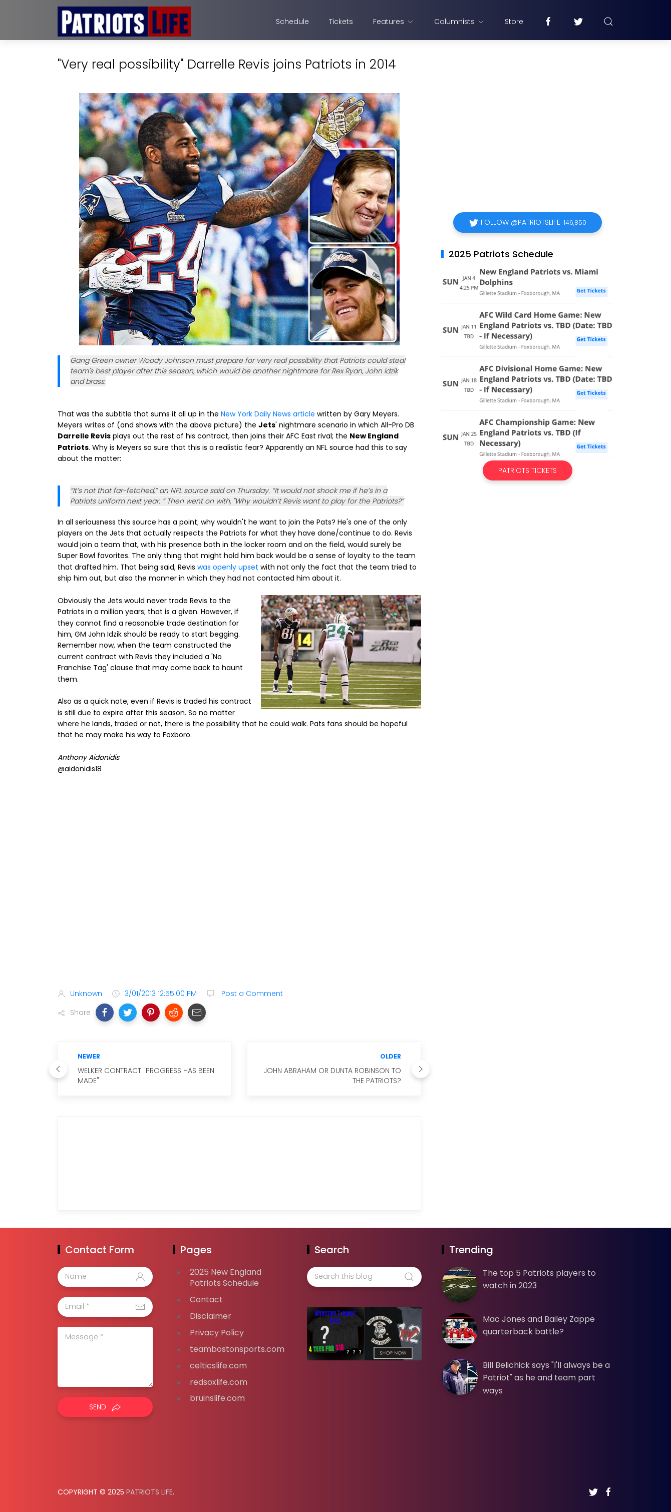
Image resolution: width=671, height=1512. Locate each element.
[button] (105, 1012)
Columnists (459, 22)
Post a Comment (251, 993)
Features (393, 22)
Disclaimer (210, 1316)
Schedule (292, 22)
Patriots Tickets (527, 470)
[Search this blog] (364, 1277)
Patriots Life (149, 1492)
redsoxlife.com (218, 1382)
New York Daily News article (268, 414)
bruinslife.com (217, 1398)
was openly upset (227, 567)
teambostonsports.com (237, 1349)
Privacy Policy (217, 1332)
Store (514, 22)
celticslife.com (218, 1365)
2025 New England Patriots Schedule (225, 1277)
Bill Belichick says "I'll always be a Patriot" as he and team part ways (546, 1377)
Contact (206, 1299)
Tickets (341, 22)
